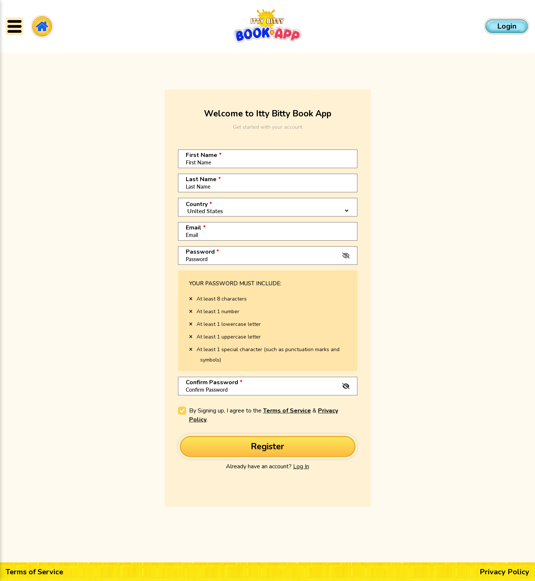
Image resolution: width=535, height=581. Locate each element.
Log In (301, 466)
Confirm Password (214, 382)
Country (199, 204)
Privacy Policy (504, 572)
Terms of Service (287, 411)
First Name (204, 155)
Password (202, 252)
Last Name (203, 179)
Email (196, 228)
